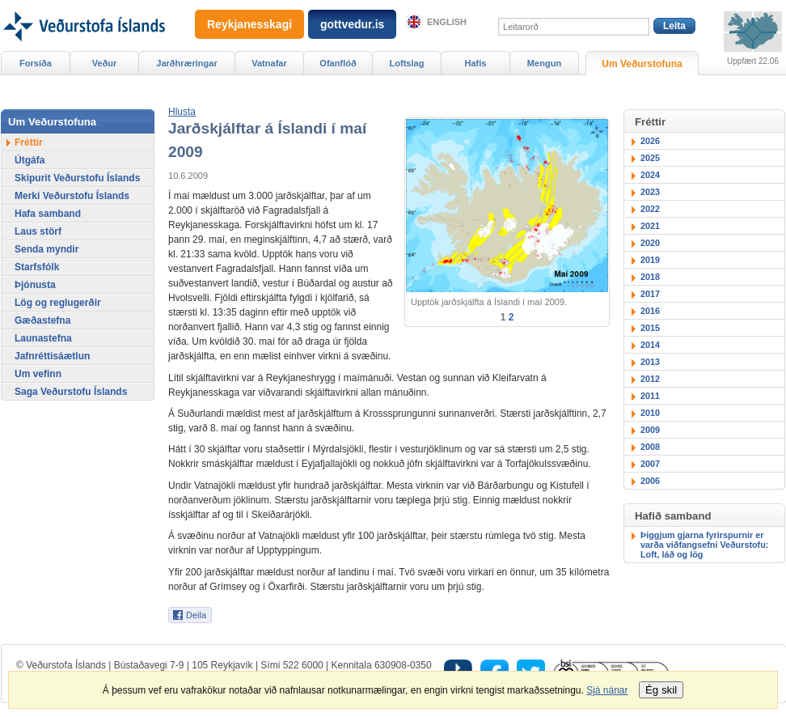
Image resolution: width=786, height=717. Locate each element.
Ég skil (661, 690)
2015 (650, 328)
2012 (650, 379)
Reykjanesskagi (249, 24)
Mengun (544, 63)
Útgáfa (29, 160)
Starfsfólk (37, 267)
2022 (650, 209)
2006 (650, 481)
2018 (650, 277)
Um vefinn (38, 374)
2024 (650, 175)
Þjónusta (35, 285)
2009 (650, 430)
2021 (650, 226)
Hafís (476, 63)
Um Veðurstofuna (642, 64)
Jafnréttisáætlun (52, 356)
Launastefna (43, 338)
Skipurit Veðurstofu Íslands (77, 178)
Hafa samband (48, 213)
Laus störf (38, 231)
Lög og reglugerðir (58, 302)
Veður (104, 63)
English (447, 22)
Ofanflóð (337, 63)
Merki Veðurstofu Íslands (72, 196)
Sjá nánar (607, 690)
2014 (650, 345)
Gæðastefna (42, 320)
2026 (650, 141)
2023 (650, 192)
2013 (650, 362)
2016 (650, 311)
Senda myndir (46, 249)
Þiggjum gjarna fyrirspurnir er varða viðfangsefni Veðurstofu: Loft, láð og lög (704, 544)
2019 (650, 260)
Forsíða (35, 63)
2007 (650, 464)
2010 (650, 413)
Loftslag (407, 63)
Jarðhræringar (186, 63)
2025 (650, 158)
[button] (182, 111)
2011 (650, 396)
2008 (650, 447)
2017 (650, 294)
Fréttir (29, 142)
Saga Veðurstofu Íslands (71, 391)
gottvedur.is (352, 24)
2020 (650, 243)
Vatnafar (269, 63)
